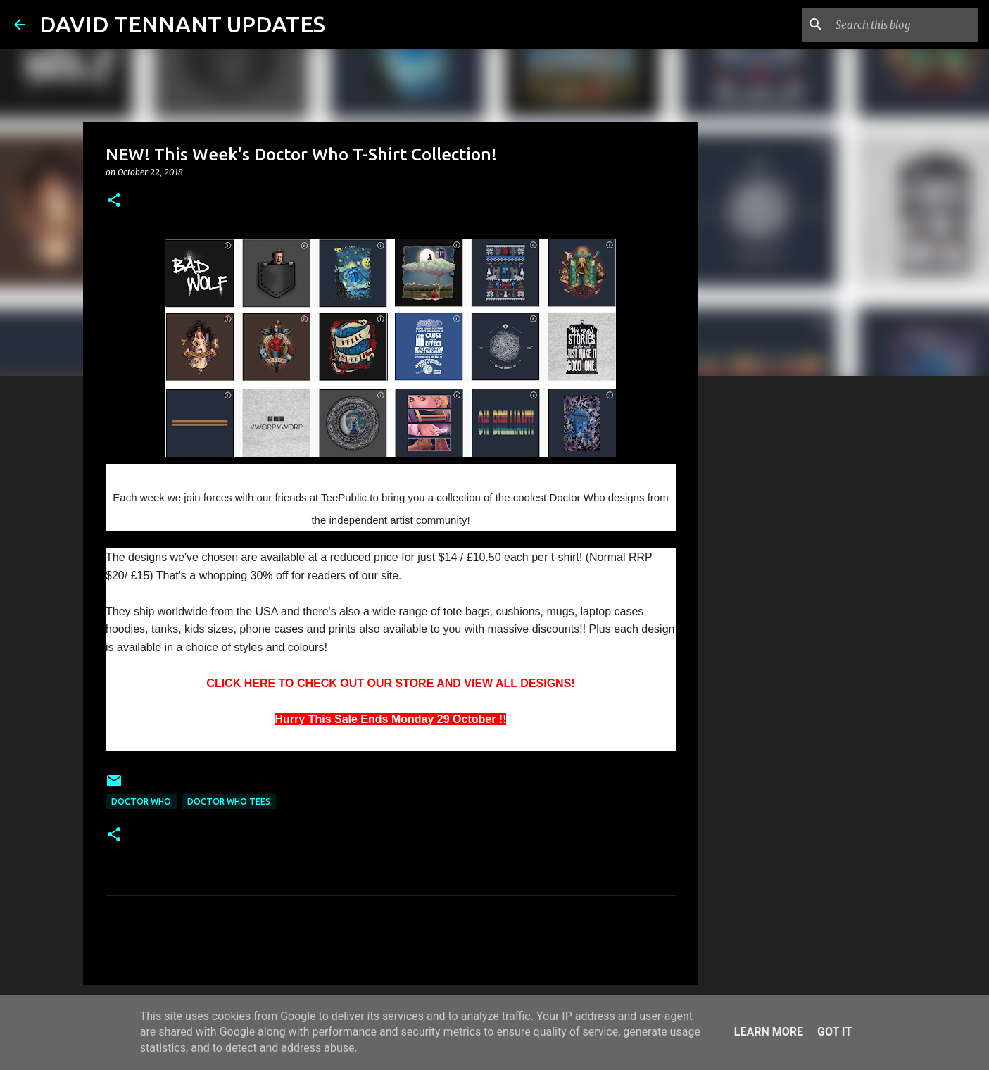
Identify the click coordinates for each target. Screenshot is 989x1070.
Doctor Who (141, 801)
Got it (834, 1031)
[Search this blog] (904, 25)
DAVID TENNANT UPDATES (182, 24)
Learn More (768, 1031)
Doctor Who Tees (228, 801)
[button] (114, 200)
